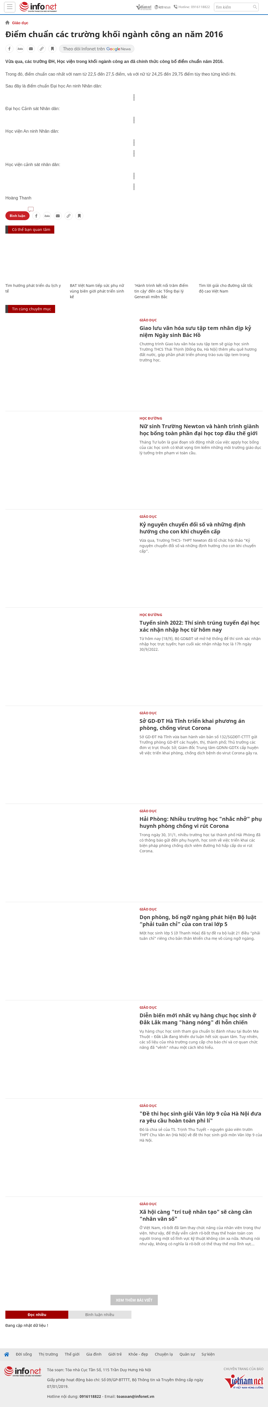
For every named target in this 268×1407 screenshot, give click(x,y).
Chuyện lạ (164, 1354)
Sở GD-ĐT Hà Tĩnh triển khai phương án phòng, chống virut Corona (192, 724)
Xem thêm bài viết (134, 1300)
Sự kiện (208, 1354)
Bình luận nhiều (99, 1314)
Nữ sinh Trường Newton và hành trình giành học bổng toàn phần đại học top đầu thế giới (199, 430)
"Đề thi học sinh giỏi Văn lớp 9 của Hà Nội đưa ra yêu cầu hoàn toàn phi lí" (200, 1117)
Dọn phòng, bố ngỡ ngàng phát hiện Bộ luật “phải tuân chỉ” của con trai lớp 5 (198, 920)
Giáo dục (20, 23)
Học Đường (151, 418)
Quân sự (187, 1354)
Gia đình (94, 1354)
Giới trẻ (115, 1354)
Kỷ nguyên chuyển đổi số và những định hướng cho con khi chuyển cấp (192, 528)
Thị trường (48, 1354)
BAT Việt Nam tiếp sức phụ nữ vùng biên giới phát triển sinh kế (97, 291)
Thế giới (72, 1354)
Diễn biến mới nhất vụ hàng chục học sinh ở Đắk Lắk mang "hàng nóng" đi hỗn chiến (198, 1019)
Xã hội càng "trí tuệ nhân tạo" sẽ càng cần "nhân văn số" (196, 1215)
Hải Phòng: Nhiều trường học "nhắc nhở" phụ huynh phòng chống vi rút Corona (201, 822)
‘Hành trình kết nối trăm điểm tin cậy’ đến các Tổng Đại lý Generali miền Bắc (161, 291)
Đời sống (24, 1354)
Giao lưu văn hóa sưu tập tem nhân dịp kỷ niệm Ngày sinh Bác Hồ (195, 331)
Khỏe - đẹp (138, 1354)
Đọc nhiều (37, 1314)
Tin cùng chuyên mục (31, 308)
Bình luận (17, 215)
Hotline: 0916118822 (191, 7)
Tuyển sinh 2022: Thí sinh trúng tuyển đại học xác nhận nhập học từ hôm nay (200, 626)
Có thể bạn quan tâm (31, 229)
